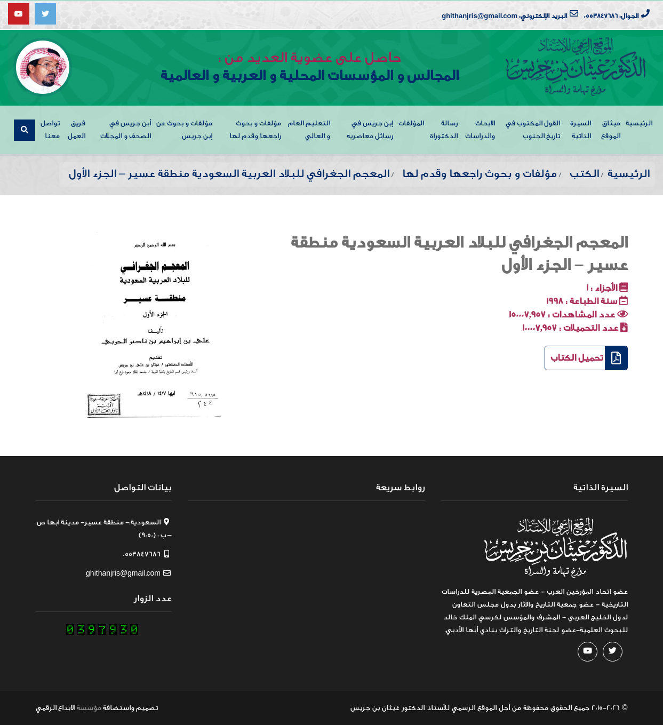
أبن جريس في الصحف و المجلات (125, 129)
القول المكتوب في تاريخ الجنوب (533, 129)
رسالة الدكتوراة (444, 129)
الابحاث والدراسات (480, 129)
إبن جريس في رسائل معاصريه (370, 129)
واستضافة (118, 708)
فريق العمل (76, 129)
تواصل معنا (50, 129)
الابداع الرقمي (55, 708)
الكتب (584, 174)
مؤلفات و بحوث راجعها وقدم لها (255, 129)
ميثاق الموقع (610, 129)
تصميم (147, 708)
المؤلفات (411, 123)
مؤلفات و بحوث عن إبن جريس (184, 129)
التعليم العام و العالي (309, 129)
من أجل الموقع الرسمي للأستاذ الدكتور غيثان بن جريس (435, 708)
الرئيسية (639, 123)
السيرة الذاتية (580, 129)
